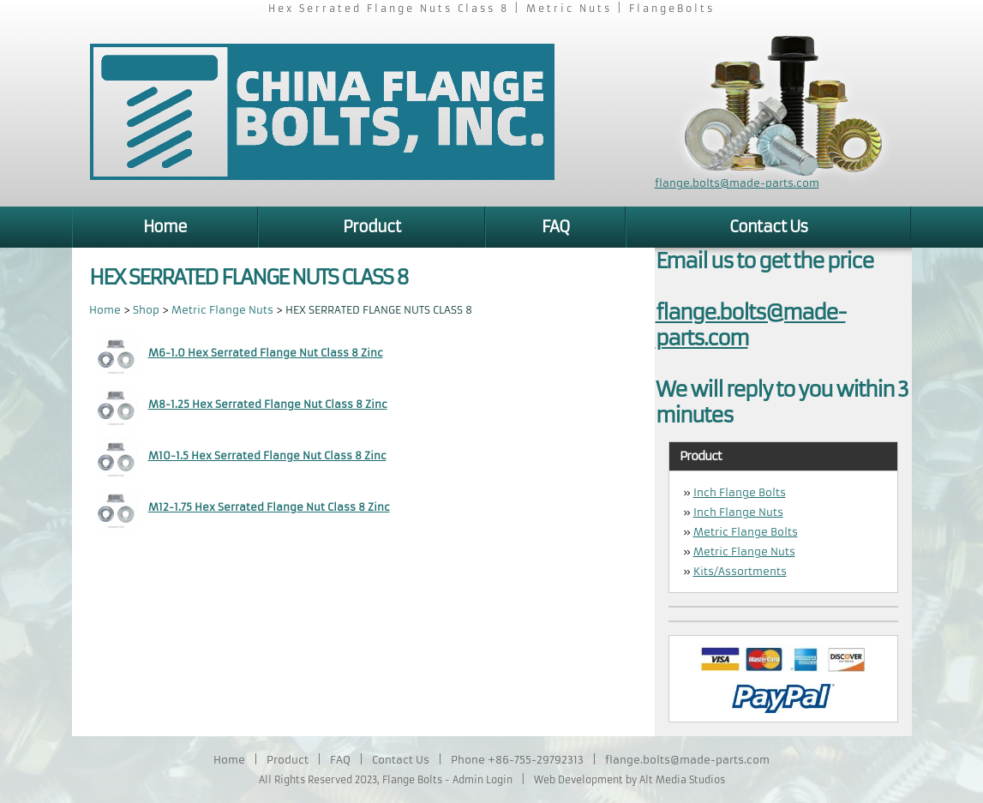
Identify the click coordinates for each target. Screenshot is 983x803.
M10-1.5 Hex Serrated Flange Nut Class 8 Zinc (267, 455)
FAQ (555, 227)
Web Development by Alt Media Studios (629, 780)
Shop (146, 309)
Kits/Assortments (740, 571)
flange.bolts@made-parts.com (737, 183)
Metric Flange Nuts (222, 309)
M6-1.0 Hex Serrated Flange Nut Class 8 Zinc (265, 352)
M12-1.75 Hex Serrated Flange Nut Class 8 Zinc (269, 506)
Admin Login (482, 780)
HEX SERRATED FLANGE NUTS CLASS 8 (378, 309)
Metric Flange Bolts (745, 531)
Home (165, 227)
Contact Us (768, 227)
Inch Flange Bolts (739, 492)
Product (372, 227)
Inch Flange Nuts (738, 512)
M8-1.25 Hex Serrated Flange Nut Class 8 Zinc (267, 404)
